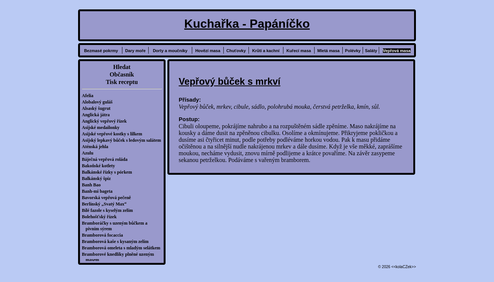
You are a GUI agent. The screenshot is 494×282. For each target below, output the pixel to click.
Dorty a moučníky (170, 50)
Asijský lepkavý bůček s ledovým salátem (123, 140)
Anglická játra (98, 114)
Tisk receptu (122, 82)
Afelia (89, 95)
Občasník (122, 74)
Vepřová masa (397, 50)
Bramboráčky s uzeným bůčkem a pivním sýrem (117, 225)
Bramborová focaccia (104, 235)
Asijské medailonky (102, 127)
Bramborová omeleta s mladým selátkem (123, 247)
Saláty (371, 50)
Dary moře (135, 50)
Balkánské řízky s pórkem (109, 172)
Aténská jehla (97, 146)
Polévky (353, 50)
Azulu (89, 153)
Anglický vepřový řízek (106, 121)
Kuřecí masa (298, 50)
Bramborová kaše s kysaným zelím (117, 241)
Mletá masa (328, 50)
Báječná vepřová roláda (107, 159)
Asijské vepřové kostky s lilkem (114, 133)
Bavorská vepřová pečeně (108, 197)
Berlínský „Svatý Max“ (106, 204)
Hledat (121, 67)
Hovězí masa (207, 50)
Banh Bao (93, 185)
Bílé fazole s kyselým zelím (109, 210)
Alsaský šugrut (98, 108)
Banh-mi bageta (99, 191)
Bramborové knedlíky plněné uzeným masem (120, 257)
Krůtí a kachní (266, 50)
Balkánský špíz (98, 178)
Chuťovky (236, 50)
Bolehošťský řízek (101, 216)
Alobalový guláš (99, 102)
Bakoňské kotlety (100, 165)
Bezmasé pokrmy (101, 50)
